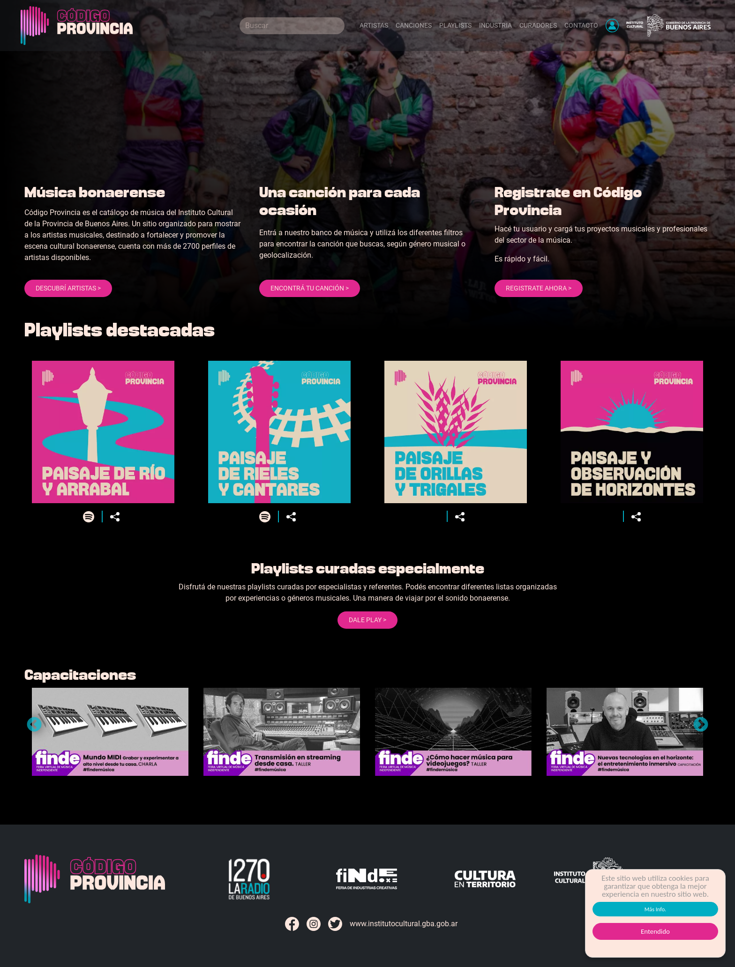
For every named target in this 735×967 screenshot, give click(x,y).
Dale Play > (367, 620)
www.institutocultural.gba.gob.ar (404, 923)
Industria (495, 26)
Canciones (414, 26)
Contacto (581, 26)
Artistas (374, 26)
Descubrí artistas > (68, 288)
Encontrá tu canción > (309, 288)
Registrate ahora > (538, 288)
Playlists (455, 26)
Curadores (538, 26)
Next (701, 725)
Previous (34, 725)
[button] (612, 25)
